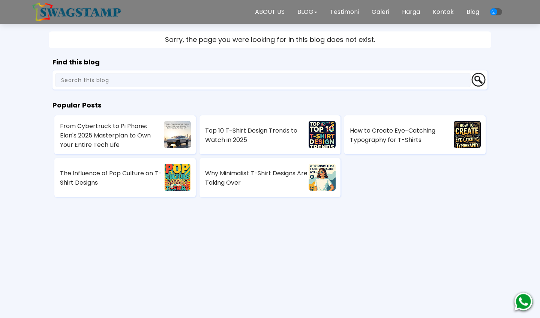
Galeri (380, 11)
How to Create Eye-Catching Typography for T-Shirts (392, 135)
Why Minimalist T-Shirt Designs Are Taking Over (256, 178)
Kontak (443, 11)
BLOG (307, 11)
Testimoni (344, 11)
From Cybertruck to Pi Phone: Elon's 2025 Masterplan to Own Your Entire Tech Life (105, 135)
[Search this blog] (263, 80)
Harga (411, 11)
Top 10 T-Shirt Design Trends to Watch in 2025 (251, 135)
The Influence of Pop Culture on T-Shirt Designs (111, 178)
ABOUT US (270, 11)
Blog (472, 11)
